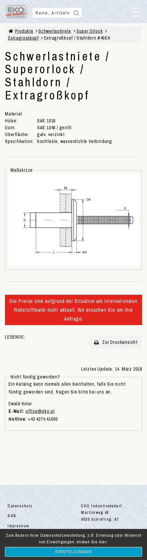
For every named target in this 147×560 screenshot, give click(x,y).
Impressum (19, 526)
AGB (12, 515)
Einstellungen (73, 552)
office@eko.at (40, 411)
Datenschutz (20, 506)
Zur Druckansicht (115, 342)
